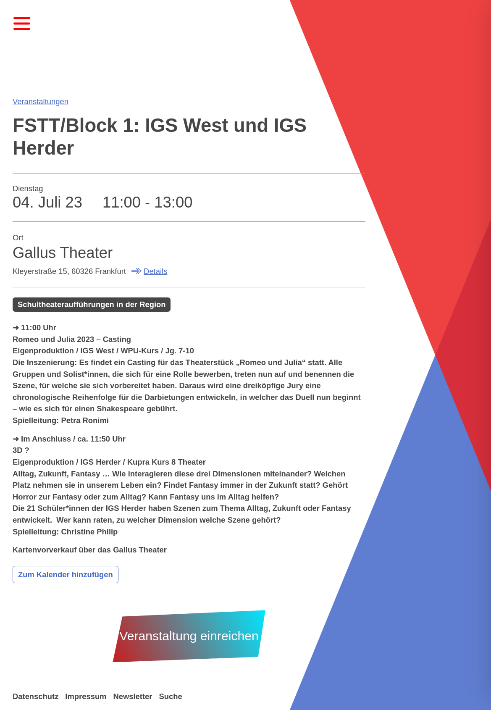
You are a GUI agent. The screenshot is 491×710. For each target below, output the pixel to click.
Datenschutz (35, 696)
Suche (170, 696)
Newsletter (132, 696)
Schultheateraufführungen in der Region (92, 304)
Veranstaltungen (40, 101)
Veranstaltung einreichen (188, 636)
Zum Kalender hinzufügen (65, 574)
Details (155, 271)
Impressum (85, 696)
